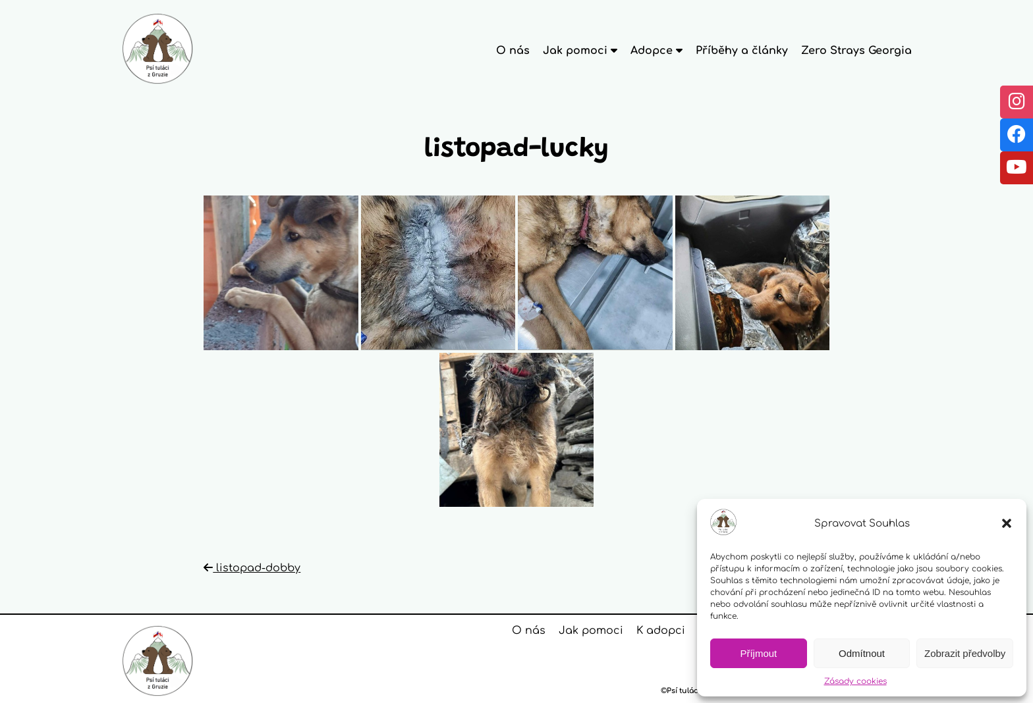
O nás (513, 51)
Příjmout (758, 653)
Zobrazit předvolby (964, 653)
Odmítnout (862, 653)
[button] (1006, 523)
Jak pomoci (591, 631)
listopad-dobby (252, 568)
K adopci (660, 631)
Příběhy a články (742, 51)
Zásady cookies (855, 681)
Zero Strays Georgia (856, 51)
